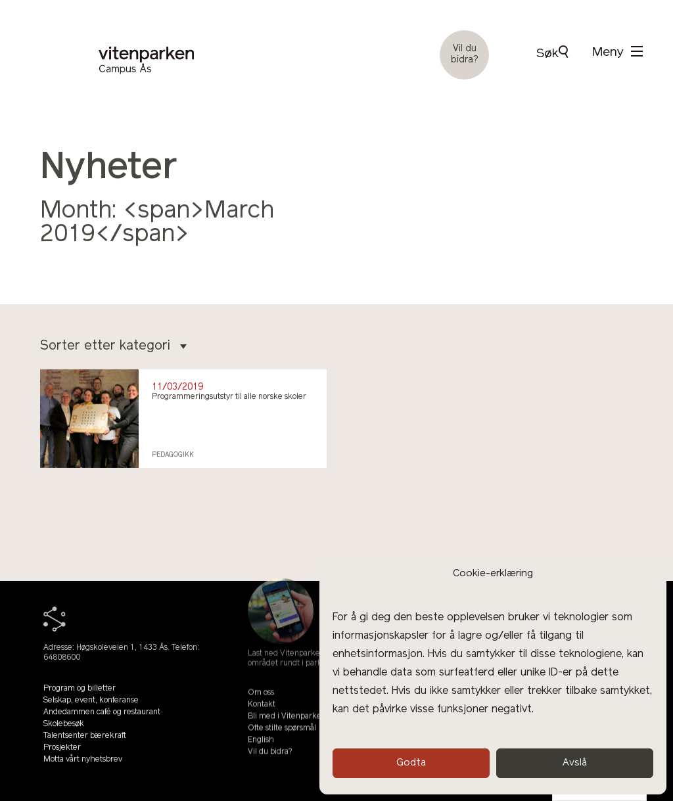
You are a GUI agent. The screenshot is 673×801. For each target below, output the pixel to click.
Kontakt (261, 717)
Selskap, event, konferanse (91, 708)
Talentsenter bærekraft (84, 744)
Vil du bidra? (464, 54)
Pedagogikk (173, 455)
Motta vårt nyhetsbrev (82, 767)
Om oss (261, 706)
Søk (552, 52)
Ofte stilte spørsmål (282, 741)
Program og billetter (79, 696)
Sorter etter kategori (113, 346)
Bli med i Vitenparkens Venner (303, 729)
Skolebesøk (63, 732)
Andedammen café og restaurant (101, 720)
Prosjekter (62, 756)
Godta (411, 763)
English (261, 753)
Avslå (575, 763)
